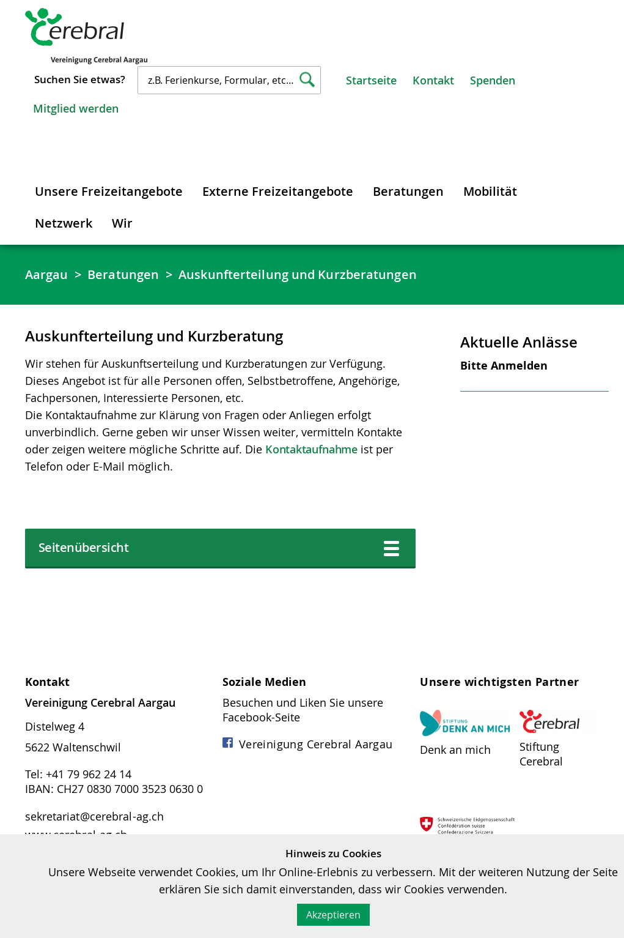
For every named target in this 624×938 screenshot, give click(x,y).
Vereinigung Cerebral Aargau (307, 744)
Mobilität (490, 191)
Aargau (46, 274)
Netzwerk (63, 223)
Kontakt (433, 80)
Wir (122, 223)
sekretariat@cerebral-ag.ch (94, 816)
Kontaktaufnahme (311, 449)
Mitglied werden (76, 108)
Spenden (492, 80)
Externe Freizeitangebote (277, 191)
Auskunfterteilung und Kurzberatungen (297, 274)
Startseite (371, 80)
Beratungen (408, 191)
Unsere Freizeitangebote (109, 191)
